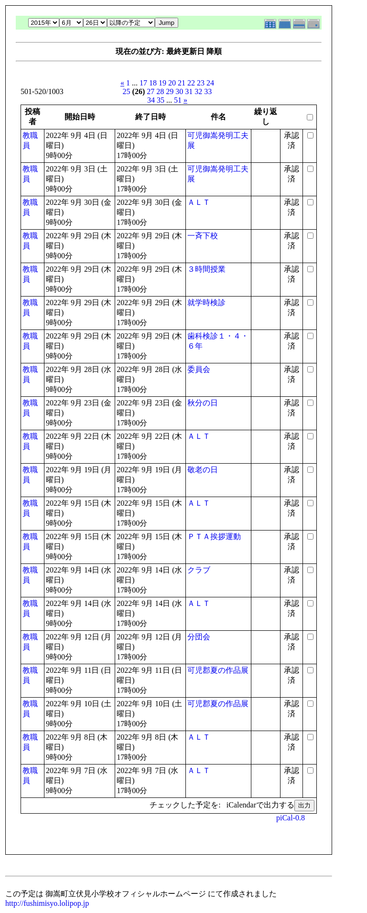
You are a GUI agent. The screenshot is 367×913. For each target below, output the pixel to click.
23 (201, 83)
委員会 (198, 369)
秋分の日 (202, 403)
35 (160, 100)
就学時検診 (206, 302)
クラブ (198, 570)
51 (178, 100)
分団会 (198, 637)
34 (151, 100)
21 (181, 83)
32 (198, 91)
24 (210, 83)
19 (162, 83)
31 (189, 91)
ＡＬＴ (198, 202)
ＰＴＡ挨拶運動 (214, 536)
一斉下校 (202, 236)
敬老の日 (202, 470)
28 (160, 91)
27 (150, 91)
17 (143, 83)
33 (208, 91)
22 (191, 83)
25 (126, 91)
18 (153, 83)
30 (179, 91)
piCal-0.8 (290, 818)
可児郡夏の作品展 (217, 670)
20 (172, 83)
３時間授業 (206, 269)
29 (169, 91)
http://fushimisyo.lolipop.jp (47, 903)
